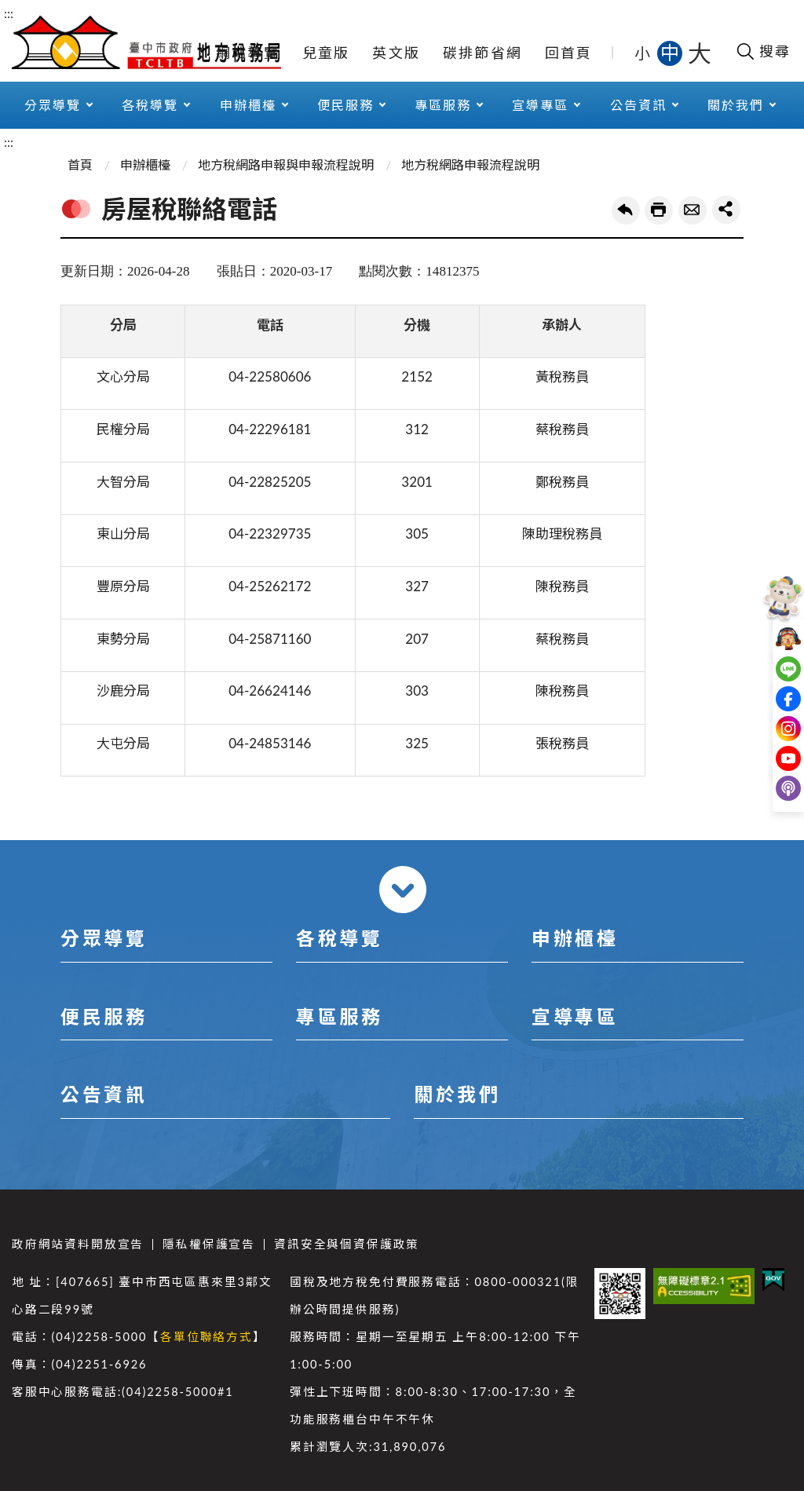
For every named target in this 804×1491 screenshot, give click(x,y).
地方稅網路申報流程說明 (470, 164)
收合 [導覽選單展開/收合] (402, 889)
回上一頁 (626, 210)
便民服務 (345, 104)
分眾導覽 (52, 104)
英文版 (396, 52)
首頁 (80, 164)
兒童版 (326, 52)
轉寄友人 (692, 210)
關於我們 (735, 104)
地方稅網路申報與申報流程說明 (286, 164)
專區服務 (443, 104)
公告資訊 (638, 104)
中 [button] (671, 52)
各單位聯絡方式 (206, 1336)
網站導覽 (248, 52)
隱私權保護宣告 (209, 1244)
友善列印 (659, 210)
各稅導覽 (150, 104)
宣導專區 (540, 104)
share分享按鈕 (726, 210)
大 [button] (699, 52)
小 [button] (643, 52)
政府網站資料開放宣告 (78, 1244)
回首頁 (569, 52)
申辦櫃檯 (248, 104)
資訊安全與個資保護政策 (346, 1244)
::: (8, 12)
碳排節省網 (482, 52)
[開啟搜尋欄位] (763, 51)
